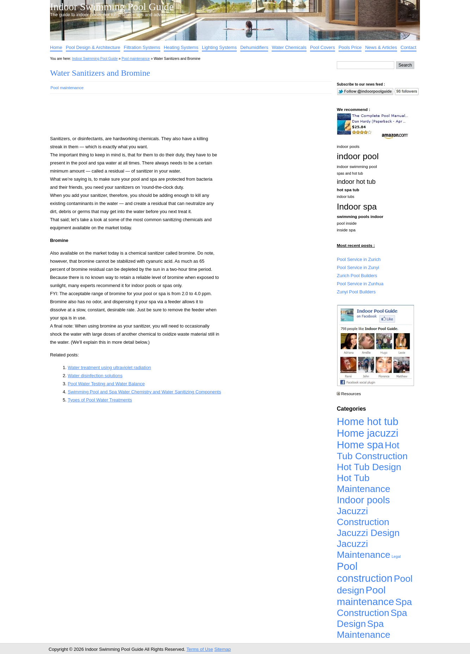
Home (56, 47)
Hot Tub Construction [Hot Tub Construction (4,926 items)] (372, 450)
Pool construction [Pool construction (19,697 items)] (364, 572)
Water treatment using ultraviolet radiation (109, 367)
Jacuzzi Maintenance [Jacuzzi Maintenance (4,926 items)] (363, 549)
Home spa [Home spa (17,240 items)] (360, 444)
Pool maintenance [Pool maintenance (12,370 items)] (365, 595)
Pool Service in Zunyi (358, 267)
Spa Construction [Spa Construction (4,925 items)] (374, 607)
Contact (408, 47)
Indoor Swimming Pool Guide (112, 6)
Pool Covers (322, 47)
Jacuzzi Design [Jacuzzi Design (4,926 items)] (368, 533)
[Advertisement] (179, 117)
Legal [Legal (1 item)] (396, 556)
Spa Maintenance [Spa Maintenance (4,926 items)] (363, 629)
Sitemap (222, 649)
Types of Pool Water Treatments (100, 400)
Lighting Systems (219, 47)
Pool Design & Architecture (93, 47)
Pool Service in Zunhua (360, 283)
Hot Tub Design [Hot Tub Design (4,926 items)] (369, 467)
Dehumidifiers (254, 47)
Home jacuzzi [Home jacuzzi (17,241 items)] (367, 433)
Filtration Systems (142, 47)
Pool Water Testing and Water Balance (106, 383)
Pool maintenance (136, 59)
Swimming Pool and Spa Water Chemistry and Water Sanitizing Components (144, 391)
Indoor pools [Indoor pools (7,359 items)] (363, 499)
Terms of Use (199, 649)
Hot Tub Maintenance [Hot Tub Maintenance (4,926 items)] (363, 483)
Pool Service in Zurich (359, 259)
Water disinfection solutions (95, 375)
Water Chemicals (289, 47)
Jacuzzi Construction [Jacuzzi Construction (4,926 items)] (363, 516)
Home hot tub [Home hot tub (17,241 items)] (367, 421)
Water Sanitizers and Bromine (100, 72)
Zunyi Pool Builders (356, 291)
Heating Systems (181, 47)
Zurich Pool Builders (357, 275)
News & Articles (381, 47)
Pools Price (350, 47)
